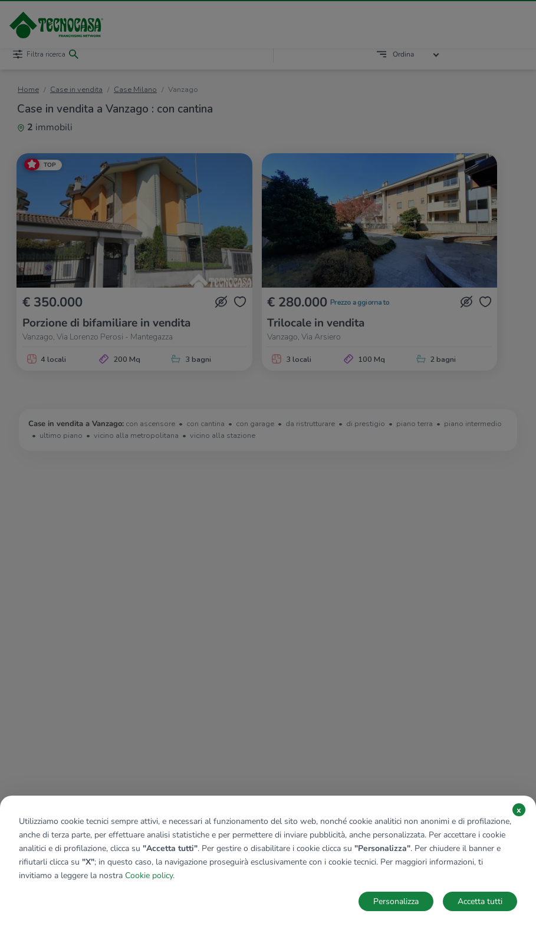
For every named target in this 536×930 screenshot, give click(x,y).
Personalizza (396, 901)
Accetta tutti (480, 901)
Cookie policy (149, 875)
